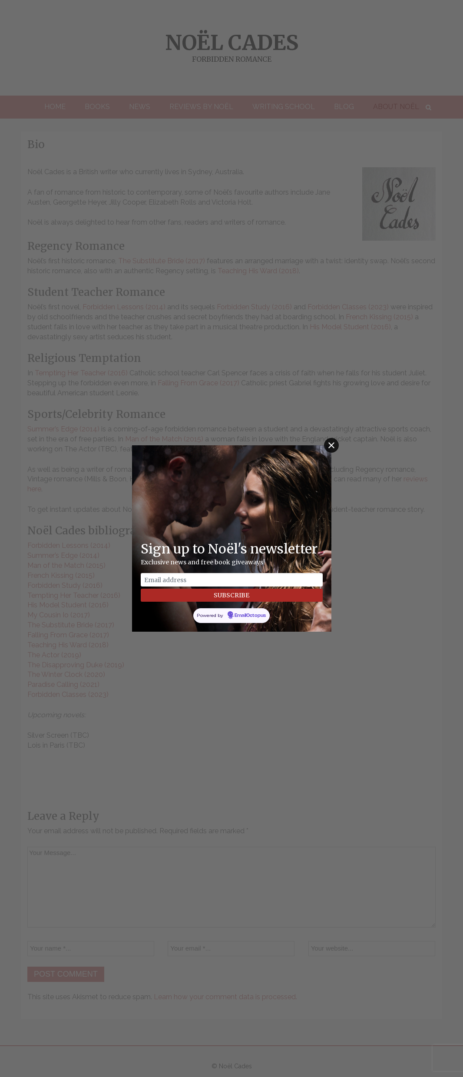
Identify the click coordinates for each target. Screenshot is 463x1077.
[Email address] (232, 580)
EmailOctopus (250, 615)
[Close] (331, 445)
